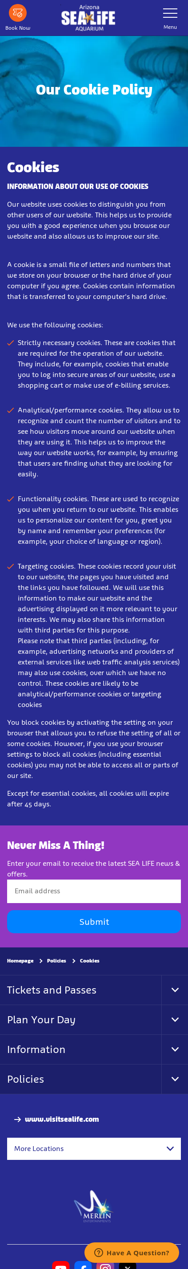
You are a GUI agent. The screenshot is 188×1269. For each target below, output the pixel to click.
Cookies (90, 961)
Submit (94, 921)
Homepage (20, 961)
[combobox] (94, 1149)
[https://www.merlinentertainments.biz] (94, 1205)
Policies (56, 961)
